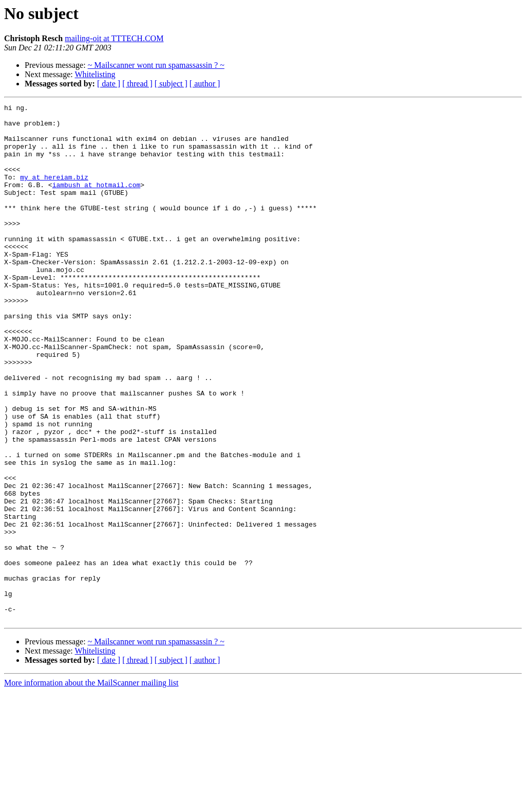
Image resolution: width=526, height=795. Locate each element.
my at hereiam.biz (54, 192)
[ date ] (108, 83)
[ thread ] (137, 83)
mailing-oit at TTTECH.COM (114, 38)
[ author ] (205, 83)
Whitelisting (94, 74)
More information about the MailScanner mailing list (91, 786)
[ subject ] (171, 83)
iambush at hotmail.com (96, 201)
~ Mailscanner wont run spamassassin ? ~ (156, 65)
